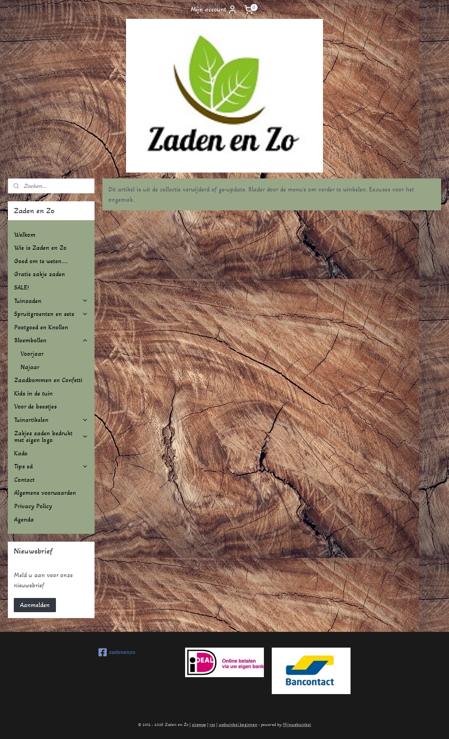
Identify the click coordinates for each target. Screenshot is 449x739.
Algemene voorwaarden (45, 492)
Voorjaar (32, 353)
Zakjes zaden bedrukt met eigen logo (51, 436)
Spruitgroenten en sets (51, 314)
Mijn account (214, 9)
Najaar (29, 367)
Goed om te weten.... (41, 261)
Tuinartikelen (51, 419)
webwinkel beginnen (238, 724)
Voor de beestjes (35, 406)
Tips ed (51, 466)
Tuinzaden (51, 301)
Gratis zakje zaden (39, 274)
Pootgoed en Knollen (41, 327)
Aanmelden (35, 605)
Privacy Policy (33, 506)
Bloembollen (51, 340)
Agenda (24, 519)
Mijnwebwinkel (297, 724)
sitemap (199, 724)
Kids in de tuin (33, 393)
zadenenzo (116, 652)
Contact (24, 479)
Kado (21, 453)
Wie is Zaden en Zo (40, 247)
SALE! (21, 287)
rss (212, 724)
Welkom (24, 234)
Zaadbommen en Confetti (48, 380)
